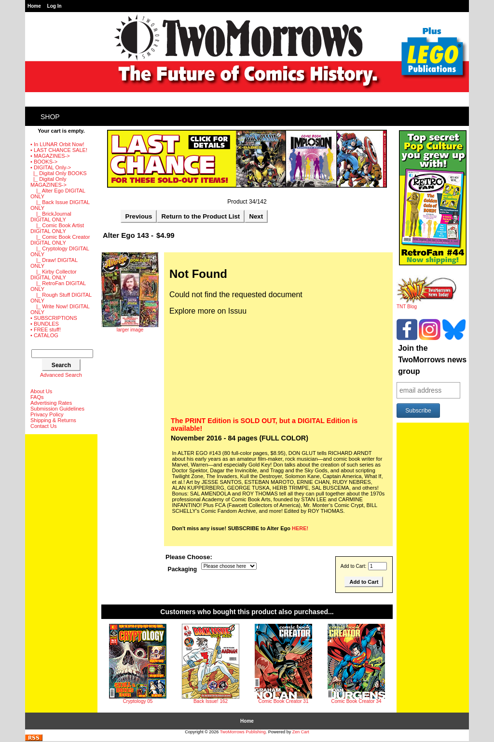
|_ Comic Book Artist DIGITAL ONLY (57, 228)
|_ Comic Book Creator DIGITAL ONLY (60, 240)
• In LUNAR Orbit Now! (57, 144)
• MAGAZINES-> (50, 156)
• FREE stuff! (45, 329)
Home (34, 6)
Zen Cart (300, 731)
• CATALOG (44, 335)
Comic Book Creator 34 (356, 701)
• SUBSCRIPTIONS (53, 318)
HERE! (300, 528)
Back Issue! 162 (210, 701)
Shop (50, 117)
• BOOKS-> (43, 162)
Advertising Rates (51, 403)
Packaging (182, 569)
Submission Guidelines (57, 409)
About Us (41, 391)
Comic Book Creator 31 (284, 701)
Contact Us (43, 426)
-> (50, 167)
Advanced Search (61, 375)
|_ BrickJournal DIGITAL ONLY (50, 216)
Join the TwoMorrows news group (432, 359)
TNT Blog (427, 304)
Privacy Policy (46, 414)
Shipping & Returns (53, 420)
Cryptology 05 (138, 701)
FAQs (37, 397)
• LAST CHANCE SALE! (58, 150)
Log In (54, 6)
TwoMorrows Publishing (243, 731)
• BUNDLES (44, 324)
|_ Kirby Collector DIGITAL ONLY (53, 274)
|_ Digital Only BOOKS (58, 173)
